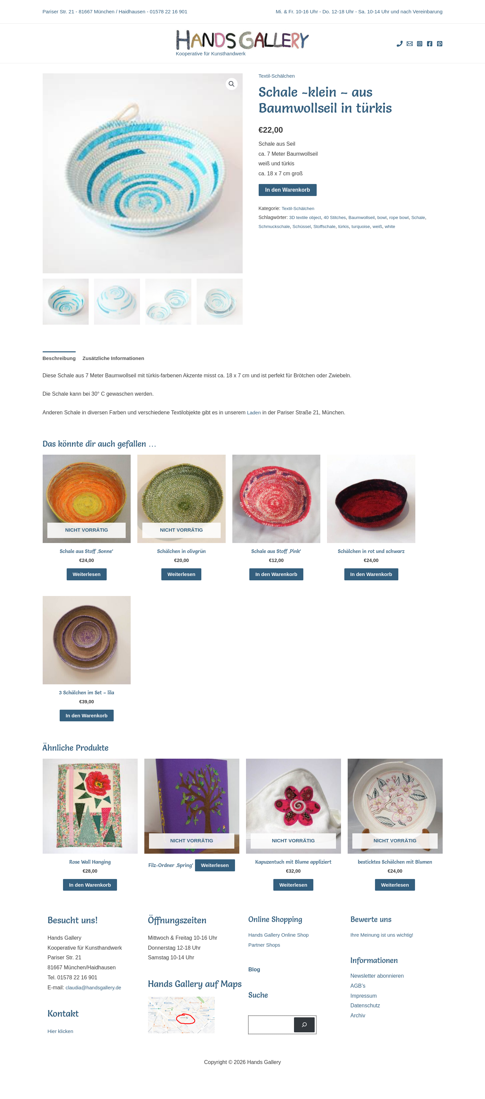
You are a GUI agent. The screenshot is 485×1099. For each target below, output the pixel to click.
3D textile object (306, 217)
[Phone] (400, 44)
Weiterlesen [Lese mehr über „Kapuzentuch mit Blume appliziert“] (293, 892)
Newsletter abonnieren (377, 984)
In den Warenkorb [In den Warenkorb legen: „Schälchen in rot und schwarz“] (371, 576)
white (398, 226)
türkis (349, 226)
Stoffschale (329, 226)
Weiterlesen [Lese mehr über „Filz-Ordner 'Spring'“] (192, 883)
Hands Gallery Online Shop (280, 943)
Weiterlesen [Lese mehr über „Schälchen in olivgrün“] (182, 576)
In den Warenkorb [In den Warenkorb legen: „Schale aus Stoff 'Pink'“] (276, 576)
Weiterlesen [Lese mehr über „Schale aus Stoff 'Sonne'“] (87, 576)
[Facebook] (430, 44)
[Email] (410, 44)
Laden (254, 413)
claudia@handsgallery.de (95, 996)
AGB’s (357, 994)
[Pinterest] (440, 44)
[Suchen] (304, 1033)
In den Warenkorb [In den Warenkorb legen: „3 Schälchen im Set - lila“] (86, 720)
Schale (426, 217)
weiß (385, 226)
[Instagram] (420, 44)
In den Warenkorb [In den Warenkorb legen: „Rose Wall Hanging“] (90, 892)
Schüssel (304, 226)
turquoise (367, 226)
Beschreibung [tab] (60, 359)
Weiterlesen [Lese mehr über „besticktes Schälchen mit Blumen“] (395, 892)
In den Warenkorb (287, 190)
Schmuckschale (275, 226)
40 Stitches (338, 217)
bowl (388, 217)
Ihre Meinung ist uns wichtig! (384, 943)
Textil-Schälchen (278, 76)
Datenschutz (365, 1014)
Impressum (363, 1004)
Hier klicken (61, 1040)
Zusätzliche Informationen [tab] (118, 359)
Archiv (357, 1024)
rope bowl (406, 217)
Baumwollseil (366, 217)
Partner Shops (265, 953)
